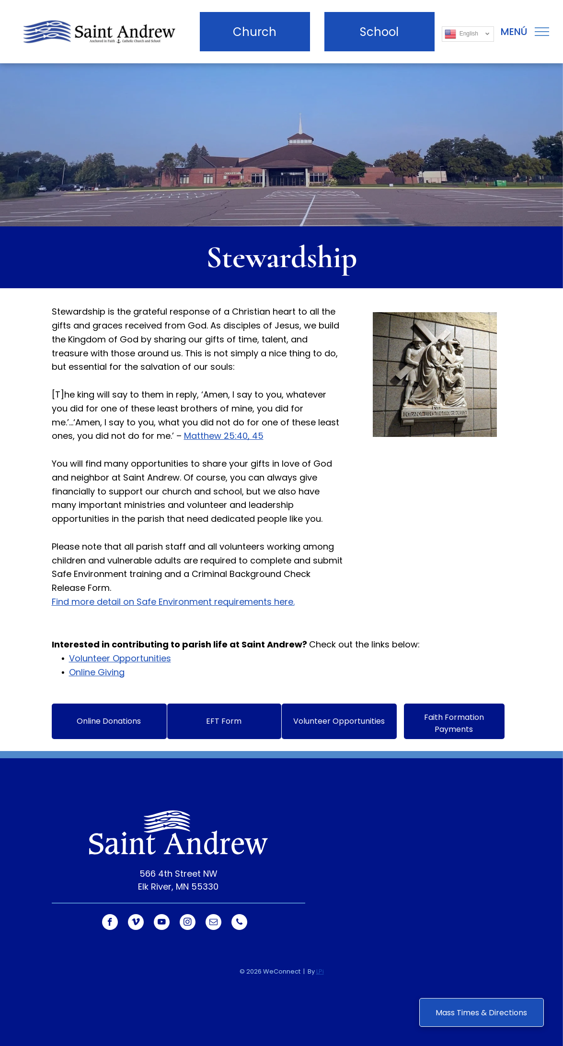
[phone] (239, 923)
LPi (320, 971)
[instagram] (187, 923)
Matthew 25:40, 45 (224, 436)
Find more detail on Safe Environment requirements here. (173, 602)
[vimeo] (136, 923)
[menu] (541, 31)
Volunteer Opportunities (120, 658)
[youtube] (162, 923)
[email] (213, 923)
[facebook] (110, 923)
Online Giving (97, 672)
